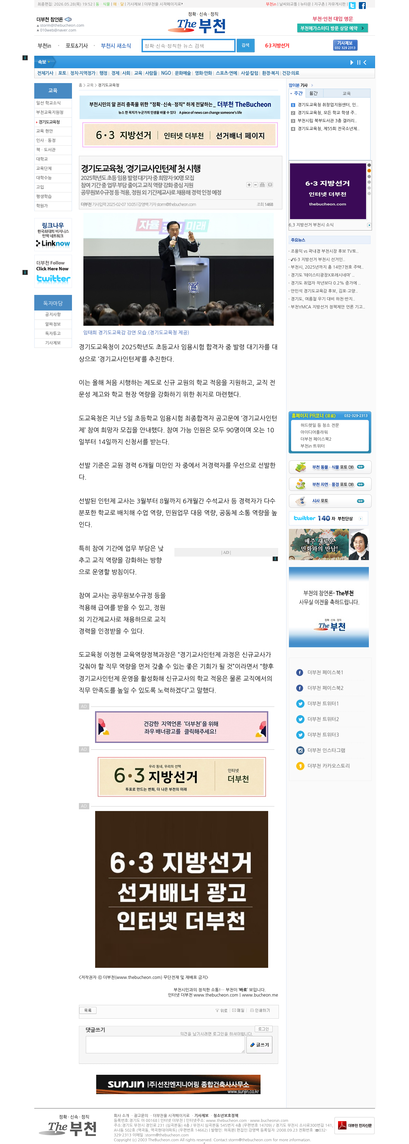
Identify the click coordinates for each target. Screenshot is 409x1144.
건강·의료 (290, 73)
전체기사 (45, 73)
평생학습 (44, 197)
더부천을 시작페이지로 (163, 4)
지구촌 (319, 4)
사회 (126, 73)
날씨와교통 (288, 4)
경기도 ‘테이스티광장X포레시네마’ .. (322, 275)
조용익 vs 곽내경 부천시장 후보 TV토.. (324, 251)
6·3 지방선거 (277, 45)
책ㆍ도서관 (46, 150)
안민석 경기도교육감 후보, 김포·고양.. (324, 291)
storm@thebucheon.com (176, 204)
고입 (40, 187)
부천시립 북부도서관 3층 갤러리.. (324, 121)
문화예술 (183, 73)
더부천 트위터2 (323, 719)
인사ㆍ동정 (46, 140)
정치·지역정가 (83, 73)
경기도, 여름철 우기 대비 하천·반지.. (323, 299)
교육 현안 (44, 131)
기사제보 (134, 4)
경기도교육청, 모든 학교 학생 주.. (324, 113)
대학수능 (44, 178)
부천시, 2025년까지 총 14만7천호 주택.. (327, 267)
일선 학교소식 (48, 103)
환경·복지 (270, 73)
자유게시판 (337, 4)
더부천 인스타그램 (326, 750)
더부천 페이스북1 (326, 672)
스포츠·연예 (226, 73)
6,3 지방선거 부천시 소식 (311, 225)
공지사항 (53, 315)
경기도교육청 (49, 122)
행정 (103, 73)
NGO (166, 73)
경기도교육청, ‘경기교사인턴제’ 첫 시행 (140, 169)
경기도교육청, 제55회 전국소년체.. (325, 129)
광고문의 (141, 1116)
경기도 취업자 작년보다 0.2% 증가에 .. (326, 283)
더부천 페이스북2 (316, 439)
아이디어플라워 (314, 432)
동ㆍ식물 (103, 4)
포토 (62, 73)
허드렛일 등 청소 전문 (320, 425)
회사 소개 (121, 1116)
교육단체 (44, 168)
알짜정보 (53, 324)
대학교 (42, 159)
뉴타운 (305, 4)
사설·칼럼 (249, 73)
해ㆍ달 (118, 4)
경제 (115, 73)
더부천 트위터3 (323, 734)
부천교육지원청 (50, 112)
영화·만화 (203, 73)
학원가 (42, 206)
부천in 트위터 (313, 446)
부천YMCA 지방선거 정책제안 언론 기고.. (328, 307)
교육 (138, 73)
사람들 (151, 73)
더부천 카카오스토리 (329, 766)
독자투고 (53, 334)
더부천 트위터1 (323, 703)
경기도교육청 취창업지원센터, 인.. (324, 105)
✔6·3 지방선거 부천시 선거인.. (318, 260)
